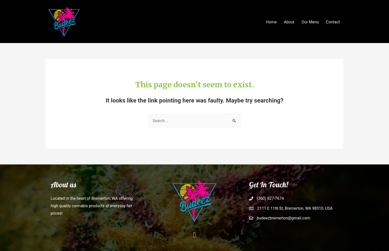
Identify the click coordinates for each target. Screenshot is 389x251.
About (289, 22)
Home (271, 22)
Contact (333, 22)
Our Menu (310, 22)
